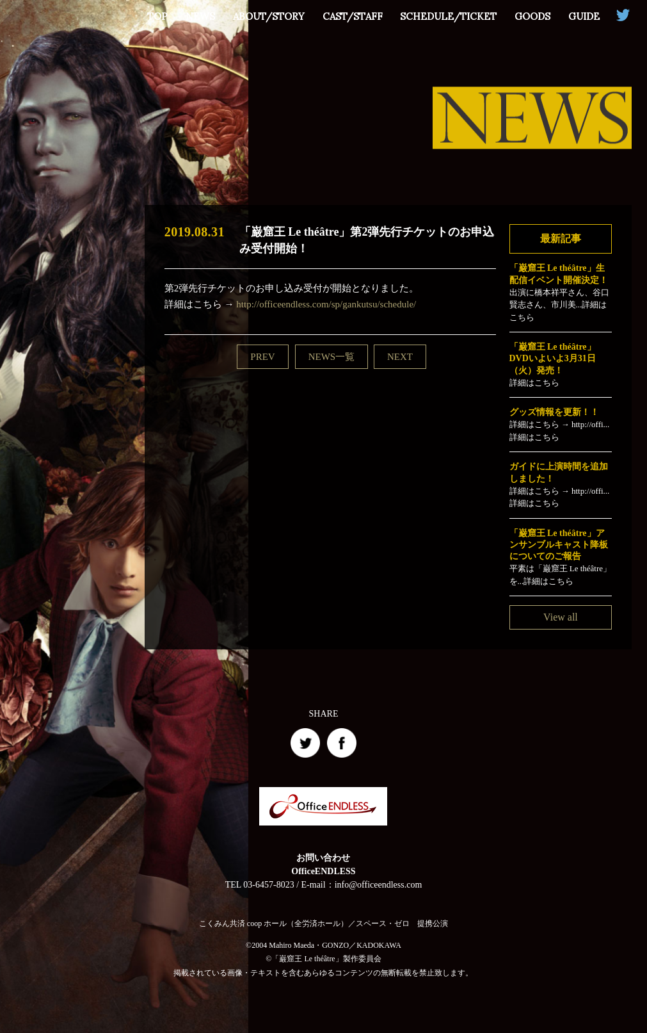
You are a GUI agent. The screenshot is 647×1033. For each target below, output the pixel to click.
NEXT (400, 357)
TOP (157, 16)
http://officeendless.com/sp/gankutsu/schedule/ (326, 304)
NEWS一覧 (331, 357)
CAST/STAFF (352, 16)
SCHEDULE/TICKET (448, 16)
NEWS (199, 16)
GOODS (532, 16)
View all (560, 617)
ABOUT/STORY (268, 16)
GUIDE (584, 16)
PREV (262, 357)
